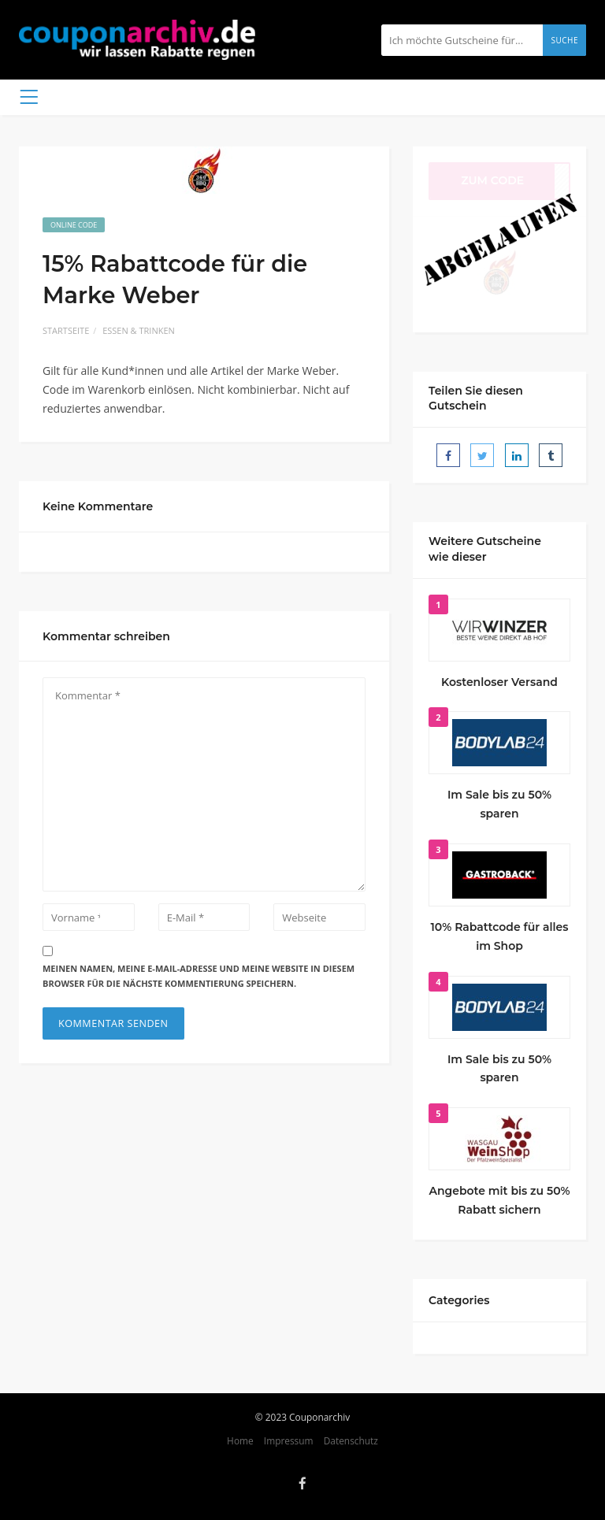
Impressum (289, 1440)
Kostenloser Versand (499, 682)
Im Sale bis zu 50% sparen (499, 804)
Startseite (66, 330)
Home (240, 1440)
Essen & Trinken (138, 330)
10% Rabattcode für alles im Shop (500, 936)
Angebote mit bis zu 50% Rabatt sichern (499, 1200)
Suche (564, 40)
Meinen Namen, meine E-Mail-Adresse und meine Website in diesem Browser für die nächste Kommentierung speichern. (198, 975)
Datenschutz (351, 1440)
